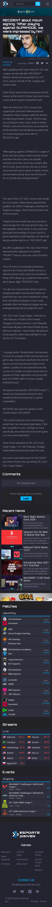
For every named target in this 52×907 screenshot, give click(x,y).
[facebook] (37, 63)
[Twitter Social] (14, 892)
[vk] (47, 63)
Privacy (35, 901)
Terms (43, 901)
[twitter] (42, 63)
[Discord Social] (29, 892)
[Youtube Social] (22, 892)
